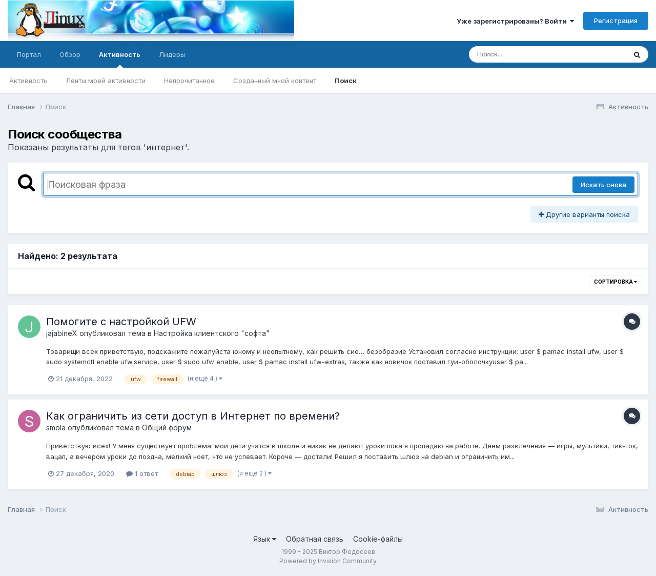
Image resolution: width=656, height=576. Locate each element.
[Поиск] (528, 54)
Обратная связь (314, 538)
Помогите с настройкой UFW (121, 321)
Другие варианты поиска (584, 214)
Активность (119, 59)
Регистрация (616, 20)
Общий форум (167, 427)
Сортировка (615, 282)
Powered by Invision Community (328, 561)
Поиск (346, 80)
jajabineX (61, 333)
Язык (264, 538)
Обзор (69, 54)
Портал (29, 54)
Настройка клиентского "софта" (212, 333)
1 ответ (142, 473)
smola (56, 427)
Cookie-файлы (378, 538)
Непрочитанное (189, 80)
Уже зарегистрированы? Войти (515, 21)
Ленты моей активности (106, 80)
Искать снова (603, 185)
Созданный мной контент (274, 80)
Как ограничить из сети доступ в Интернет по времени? (193, 416)
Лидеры (172, 54)
